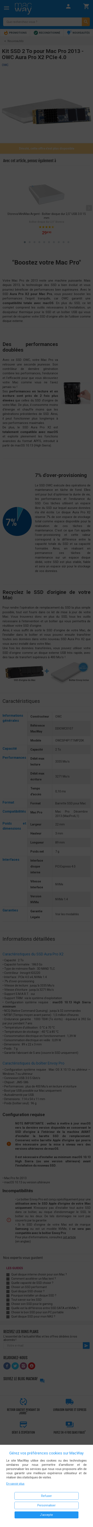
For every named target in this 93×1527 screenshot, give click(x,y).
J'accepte (46, 1514)
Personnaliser (46, 1505)
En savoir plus (15, 1483)
